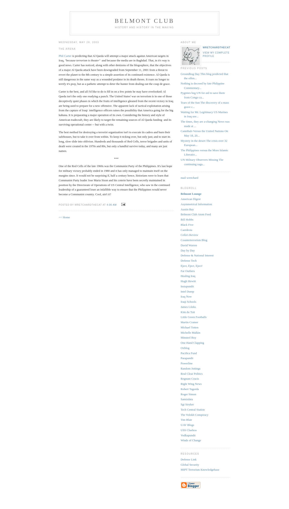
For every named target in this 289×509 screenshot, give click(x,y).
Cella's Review (189, 235)
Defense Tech (189, 260)
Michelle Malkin (190, 332)
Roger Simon (188, 394)
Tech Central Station (193, 409)
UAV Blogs (187, 425)
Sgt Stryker (187, 404)
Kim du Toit (188, 312)
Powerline (187, 363)
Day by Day (188, 250)
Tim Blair (186, 419)
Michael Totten (189, 327)
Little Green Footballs (194, 317)
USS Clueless (189, 430)
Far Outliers (188, 271)
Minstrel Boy (188, 337)
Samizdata (187, 399)
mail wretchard (189, 177)
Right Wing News (191, 384)
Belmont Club (144, 21)
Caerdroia (186, 230)
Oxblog (185, 348)
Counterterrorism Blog (194, 240)
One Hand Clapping (192, 342)
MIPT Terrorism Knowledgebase (200, 469)
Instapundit (187, 286)
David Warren (189, 245)
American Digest (190, 199)
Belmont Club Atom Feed (196, 214)
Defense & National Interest (197, 255)
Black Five (187, 224)
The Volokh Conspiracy (194, 414)
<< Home (64, 217)
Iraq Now (186, 296)
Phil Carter (65, 56)
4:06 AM (112, 205)
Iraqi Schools (188, 301)
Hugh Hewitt (188, 281)
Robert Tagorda (190, 389)
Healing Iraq (188, 276)
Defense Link (188, 459)
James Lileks (188, 307)
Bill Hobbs (187, 219)
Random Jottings (190, 368)
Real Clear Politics (192, 373)
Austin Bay (187, 209)
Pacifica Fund (189, 353)
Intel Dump (187, 291)
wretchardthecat (216, 47)
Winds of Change (191, 440)
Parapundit (187, 358)
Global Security (190, 464)
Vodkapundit (188, 435)
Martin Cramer (189, 322)
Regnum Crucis (190, 378)
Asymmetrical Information (196, 204)
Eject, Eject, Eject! (192, 265)
